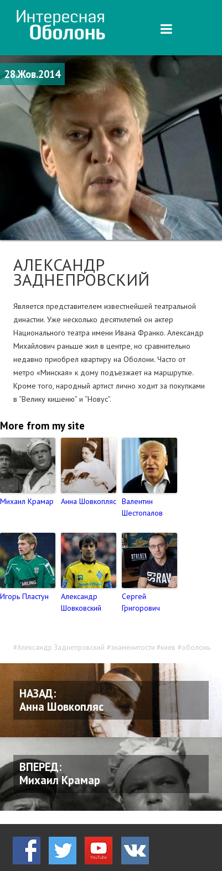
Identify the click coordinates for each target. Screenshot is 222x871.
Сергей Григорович (141, 602)
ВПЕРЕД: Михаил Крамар (59, 773)
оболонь (196, 647)
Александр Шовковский (81, 602)
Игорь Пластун (24, 596)
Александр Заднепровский (61, 647)
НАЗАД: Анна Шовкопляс (61, 700)
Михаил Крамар (27, 501)
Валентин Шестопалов (142, 507)
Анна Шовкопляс (88, 501)
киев (168, 647)
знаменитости (133, 647)
